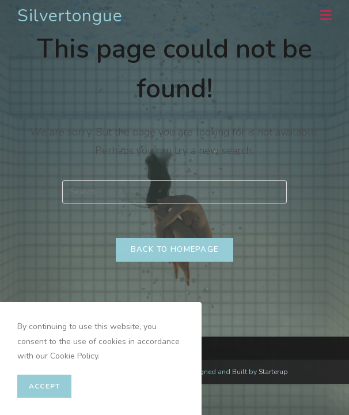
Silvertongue (70, 16)
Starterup (273, 371)
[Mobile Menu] (322, 15)
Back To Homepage (175, 249)
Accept (44, 386)
